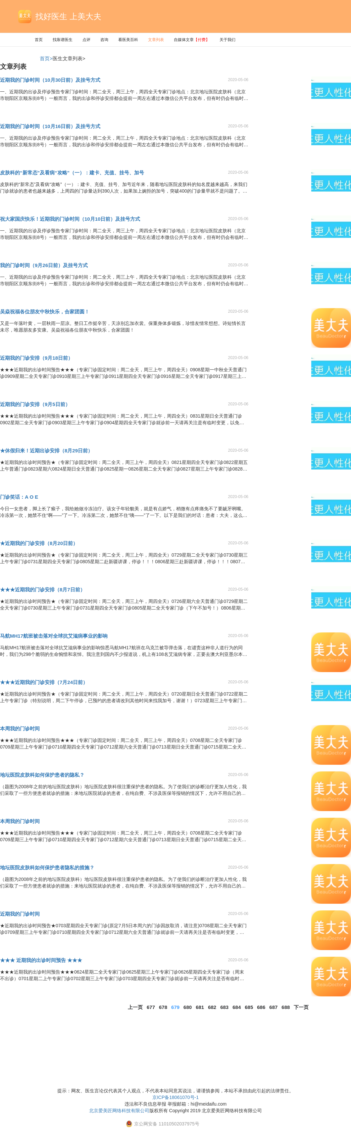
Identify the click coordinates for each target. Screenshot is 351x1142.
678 (163, 1007)
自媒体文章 (192, 39)
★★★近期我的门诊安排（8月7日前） (42, 589)
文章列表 (156, 39)
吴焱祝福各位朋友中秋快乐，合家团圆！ (44, 311)
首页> (46, 58)
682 (212, 1007)
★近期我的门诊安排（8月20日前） (39, 543)
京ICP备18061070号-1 (175, 1097)
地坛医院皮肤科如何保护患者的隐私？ (42, 775)
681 (200, 1007)
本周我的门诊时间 (20, 728)
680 (187, 1007)
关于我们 (227, 39)
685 (249, 1007)
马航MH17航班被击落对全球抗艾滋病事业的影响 (54, 636)
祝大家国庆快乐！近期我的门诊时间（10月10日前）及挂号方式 (70, 219)
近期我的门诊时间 (20, 914)
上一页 (135, 1007)
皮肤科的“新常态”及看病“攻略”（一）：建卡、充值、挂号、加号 (72, 172)
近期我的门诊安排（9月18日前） (36, 358)
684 (236, 1007)
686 (261, 1007)
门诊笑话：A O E (19, 497)
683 (224, 1007)
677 (151, 1007)
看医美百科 (128, 39)
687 (273, 1007)
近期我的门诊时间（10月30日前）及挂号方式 (50, 80)
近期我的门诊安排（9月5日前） (35, 404)
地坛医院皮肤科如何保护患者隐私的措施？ (47, 867)
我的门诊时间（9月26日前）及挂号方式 (44, 265)
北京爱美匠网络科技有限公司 (119, 1110)
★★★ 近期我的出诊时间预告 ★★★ (41, 960)
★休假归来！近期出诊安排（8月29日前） (46, 450)
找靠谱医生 (63, 39)
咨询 (104, 39)
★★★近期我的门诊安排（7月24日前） (44, 682)
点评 (86, 39)
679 (175, 1007)
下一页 (301, 1007)
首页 (39, 39)
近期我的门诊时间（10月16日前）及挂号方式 (50, 126)
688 (285, 1007)
